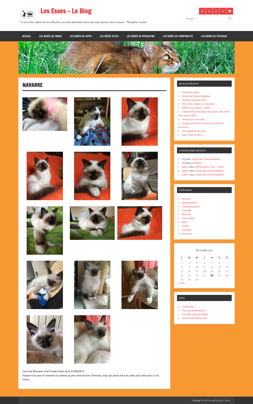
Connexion (188, 306)
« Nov (181, 282)
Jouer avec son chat (193, 119)
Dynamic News (222, 400)
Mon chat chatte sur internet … (200, 103)
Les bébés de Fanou (50, 36)
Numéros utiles (190, 92)
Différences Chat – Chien (196, 107)
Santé (185, 225)
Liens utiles (188, 218)
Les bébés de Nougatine (141, 36)
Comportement (191, 206)
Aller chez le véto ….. (194, 134)
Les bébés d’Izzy (109, 36)
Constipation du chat (193, 130)
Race (184, 221)
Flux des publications (194, 310)
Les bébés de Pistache (214, 36)
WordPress (206, 400)
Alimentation (189, 202)
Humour (186, 214)
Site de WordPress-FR (194, 318)
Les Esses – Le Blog (65, 10)
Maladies (197, 162)
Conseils (186, 210)
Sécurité (186, 229)
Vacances (187, 233)
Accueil (26, 36)
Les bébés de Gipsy (81, 36)
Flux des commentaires (195, 314)
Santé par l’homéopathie (196, 95)
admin (185, 166)
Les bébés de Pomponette (178, 36)
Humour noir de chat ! (194, 99)
